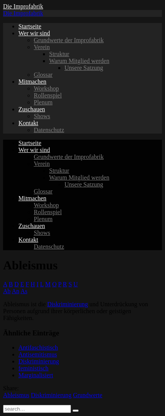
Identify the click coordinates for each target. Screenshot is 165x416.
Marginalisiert (35, 375)
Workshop (46, 88)
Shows (42, 116)
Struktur (59, 54)
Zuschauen (31, 109)
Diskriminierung (67, 304)
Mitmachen (32, 81)
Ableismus (16, 395)
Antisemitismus (37, 354)
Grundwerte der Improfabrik (69, 40)
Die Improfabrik (23, 6)
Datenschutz (49, 130)
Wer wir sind (34, 33)
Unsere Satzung (83, 67)
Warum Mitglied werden (79, 61)
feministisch (33, 368)
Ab (7, 291)
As (23, 291)
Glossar (43, 74)
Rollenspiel (48, 95)
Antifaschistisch (38, 347)
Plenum (43, 102)
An (16, 291)
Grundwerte (87, 395)
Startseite (29, 26)
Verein (42, 47)
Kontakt (28, 123)
